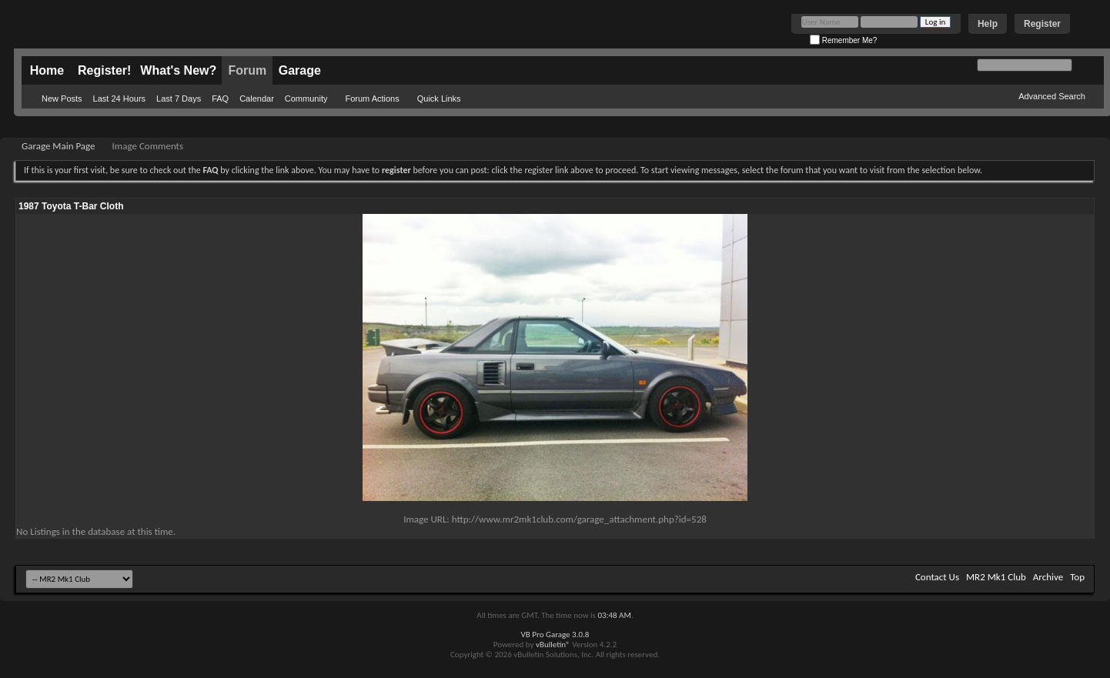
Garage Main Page (58, 146)
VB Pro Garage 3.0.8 (555, 635)
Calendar (256, 98)
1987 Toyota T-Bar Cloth (70, 206)
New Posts (62, 98)
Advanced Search (1051, 96)
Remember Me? (843, 40)
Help (988, 23)
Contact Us (937, 577)
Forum (247, 70)
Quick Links (439, 98)
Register (1042, 23)
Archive (1048, 577)
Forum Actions (372, 98)
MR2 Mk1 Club (996, 577)
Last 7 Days (178, 98)
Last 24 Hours (119, 98)
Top (1077, 577)
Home (47, 70)
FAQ (220, 98)
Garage (300, 70)
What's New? (178, 70)
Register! (104, 70)
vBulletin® (553, 645)
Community (306, 98)
